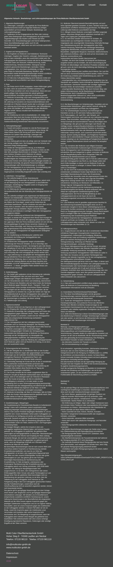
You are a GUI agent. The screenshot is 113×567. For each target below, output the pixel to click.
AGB (8, 561)
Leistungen (68, 5)
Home (39, 5)
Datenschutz (12, 553)
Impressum (11, 557)
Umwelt (91, 5)
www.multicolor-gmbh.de (18, 547)
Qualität (80, 5)
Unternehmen (52, 5)
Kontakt (103, 5)
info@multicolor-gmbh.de (18, 544)
